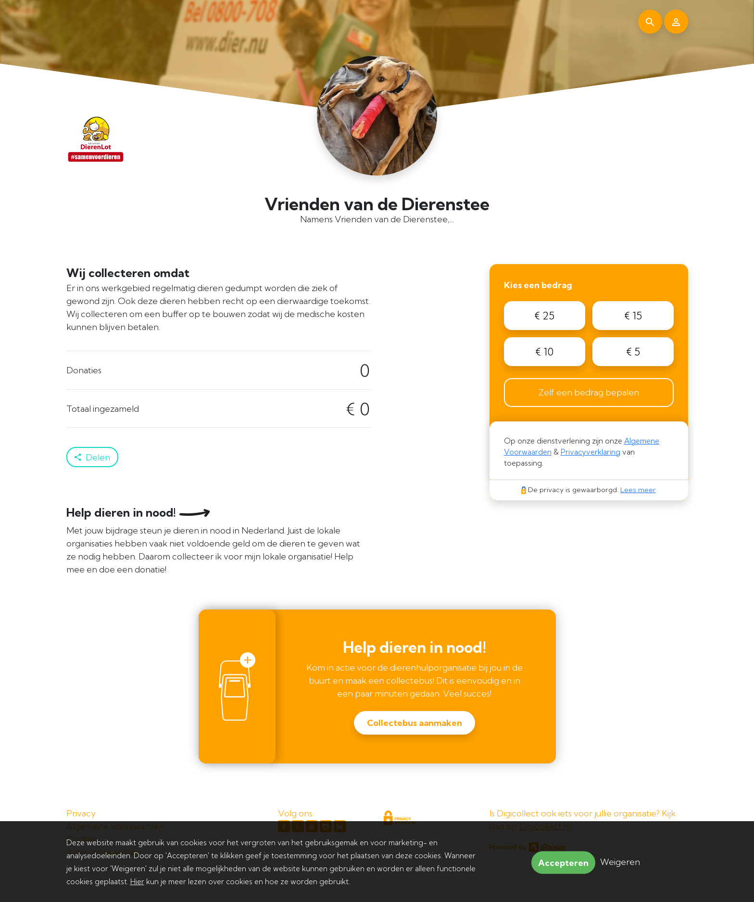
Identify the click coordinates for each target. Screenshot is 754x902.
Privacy (81, 813)
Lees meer (638, 489)
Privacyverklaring (590, 452)
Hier (137, 881)
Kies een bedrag (538, 285)
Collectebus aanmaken (414, 722)
